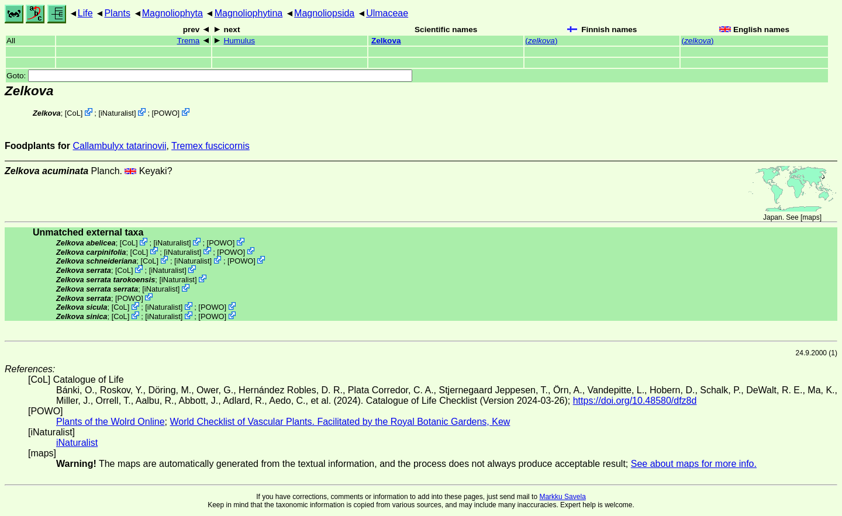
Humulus (239, 40)
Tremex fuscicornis (210, 146)
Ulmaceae (387, 13)
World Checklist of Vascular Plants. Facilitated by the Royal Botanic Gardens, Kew (340, 422)
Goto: (209, 75)
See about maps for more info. (694, 464)
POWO (166, 113)
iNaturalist (117, 113)
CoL (73, 113)
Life (85, 13)
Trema (188, 40)
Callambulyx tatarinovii (119, 146)
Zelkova (386, 40)
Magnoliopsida (324, 13)
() (541, 40)
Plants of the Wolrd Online (110, 422)
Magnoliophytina (249, 13)
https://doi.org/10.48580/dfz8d (635, 401)
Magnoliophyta (172, 13)
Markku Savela (562, 497)
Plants (117, 13)
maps (810, 217)
